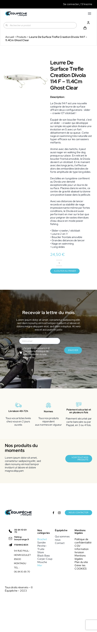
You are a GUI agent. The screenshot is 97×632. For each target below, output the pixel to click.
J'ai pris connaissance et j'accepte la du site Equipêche (36, 353)
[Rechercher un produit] (40, 25)
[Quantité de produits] (59, 263)
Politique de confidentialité (36, 353)
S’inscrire (86, 4)
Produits (21, 37)
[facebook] (53, 512)
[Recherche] (7, 25)
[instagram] (59, 512)
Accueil (9, 37)
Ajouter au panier (65, 271)
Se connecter (71, 4)
